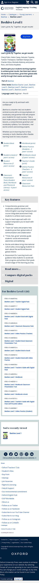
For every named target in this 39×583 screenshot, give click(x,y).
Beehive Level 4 (27, 87)
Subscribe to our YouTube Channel (15, 512)
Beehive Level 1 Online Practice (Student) (18, 411)
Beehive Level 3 (14, 87)
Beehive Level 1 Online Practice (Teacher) (18, 334)
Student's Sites (8, 471)
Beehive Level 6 (21, 90)
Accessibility (24, 539)
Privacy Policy (6, 542)
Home (3, 463)
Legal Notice (15, 542)
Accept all (18, 579)
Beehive (11, 81)
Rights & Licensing (9, 485)
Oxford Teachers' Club (10, 467)
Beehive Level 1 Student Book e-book (17, 351)
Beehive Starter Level (20, 85)
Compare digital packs (18, 275)
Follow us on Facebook (11, 509)
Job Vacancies (7, 481)
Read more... (13, 269)
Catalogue (4, 525)
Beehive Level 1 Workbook (13, 377)
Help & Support (8, 488)
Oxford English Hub (9, 495)
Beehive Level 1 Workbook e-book (16, 394)
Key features (12, 199)
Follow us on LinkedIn (10, 523)
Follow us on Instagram (11, 519)
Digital (9, 281)
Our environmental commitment (14, 491)
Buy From (4, 2)
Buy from (26, 36)
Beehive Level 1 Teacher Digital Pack (17, 302)
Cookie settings (7, 579)
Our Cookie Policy (26, 542)
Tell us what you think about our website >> (19, 458)
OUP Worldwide (8, 498)
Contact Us (4, 539)
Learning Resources (7, 532)
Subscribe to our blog (10, 516)
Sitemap (5, 478)
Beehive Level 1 (15, 433)
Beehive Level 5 (8, 90)
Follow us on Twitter (10, 505)
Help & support (7, 2)
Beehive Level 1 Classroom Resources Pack (19, 326)
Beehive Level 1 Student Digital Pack (17, 309)
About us (5, 502)
